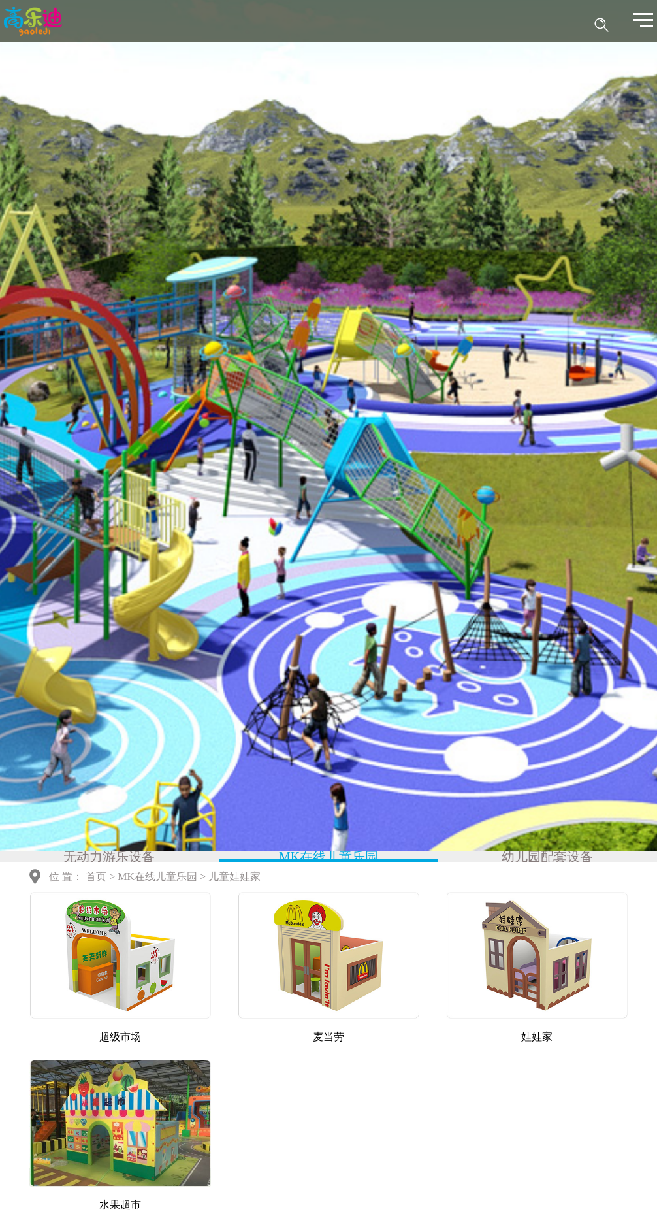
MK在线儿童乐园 (328, 856)
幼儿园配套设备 (547, 856)
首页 (96, 876)
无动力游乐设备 (109, 856)
